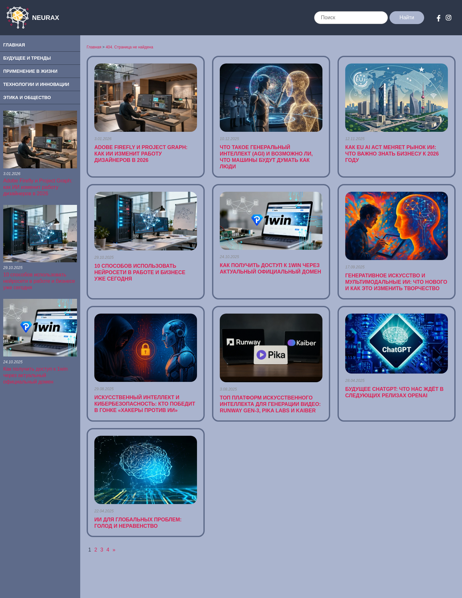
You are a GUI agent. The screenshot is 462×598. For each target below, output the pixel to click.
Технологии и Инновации (36, 84)
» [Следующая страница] (114, 549)
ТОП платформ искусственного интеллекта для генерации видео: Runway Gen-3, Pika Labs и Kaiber (270, 404)
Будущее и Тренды (27, 58)
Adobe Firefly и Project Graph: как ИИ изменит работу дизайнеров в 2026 (37, 187)
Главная (14, 44)
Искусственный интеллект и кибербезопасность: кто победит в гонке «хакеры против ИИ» (144, 404)
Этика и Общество (27, 97)
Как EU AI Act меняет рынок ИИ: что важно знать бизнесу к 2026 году (392, 154)
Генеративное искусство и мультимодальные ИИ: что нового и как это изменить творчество (396, 282)
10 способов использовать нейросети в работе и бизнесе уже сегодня (39, 281)
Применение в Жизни (30, 71)
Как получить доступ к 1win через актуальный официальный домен (35, 375)
